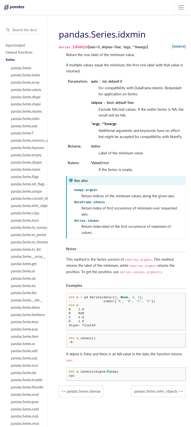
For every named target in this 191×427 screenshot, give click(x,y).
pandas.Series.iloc (24, 293)
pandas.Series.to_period (26, 235)
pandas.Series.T (22, 133)
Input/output (15, 45)
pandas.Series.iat (23, 278)
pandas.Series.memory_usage (26, 140)
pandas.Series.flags (25, 177)
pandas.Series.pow (25, 402)
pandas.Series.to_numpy (26, 227)
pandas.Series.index (25, 75)
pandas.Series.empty (26, 155)
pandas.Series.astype (26, 191)
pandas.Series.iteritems (26, 315)
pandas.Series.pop (24, 329)
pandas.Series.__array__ (26, 256)
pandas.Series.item (25, 336)
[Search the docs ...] (24, 30)
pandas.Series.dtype (25, 97)
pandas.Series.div (23, 373)
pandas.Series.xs (23, 344)
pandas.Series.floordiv (26, 387)
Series (10, 60)
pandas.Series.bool (25, 220)
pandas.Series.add (24, 351)
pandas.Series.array (25, 82)
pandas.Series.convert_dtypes (26, 198)
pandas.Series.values (26, 90)
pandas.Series (21, 68)
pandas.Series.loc (23, 286)
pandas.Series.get (24, 264)
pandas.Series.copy (25, 213)
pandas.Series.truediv (26, 380)
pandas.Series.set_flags (26, 184)
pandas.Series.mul (24, 365)
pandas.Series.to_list (26, 249)
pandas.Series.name (25, 169)
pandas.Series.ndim (25, 119)
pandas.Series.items (25, 307)
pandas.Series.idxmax (84, 391)
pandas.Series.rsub (25, 416)
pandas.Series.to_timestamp (26, 242)
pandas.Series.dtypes (26, 162)
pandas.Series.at (23, 271)
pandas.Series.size (24, 126)
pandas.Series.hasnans (26, 148)
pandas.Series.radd (25, 409)
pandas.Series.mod (25, 395)
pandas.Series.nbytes (26, 111)
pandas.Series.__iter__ (26, 300)
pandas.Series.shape (26, 104)
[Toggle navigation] (180, 7)
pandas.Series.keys (25, 322)
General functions (19, 52)
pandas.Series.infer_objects (26, 206)
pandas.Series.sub (24, 358)
